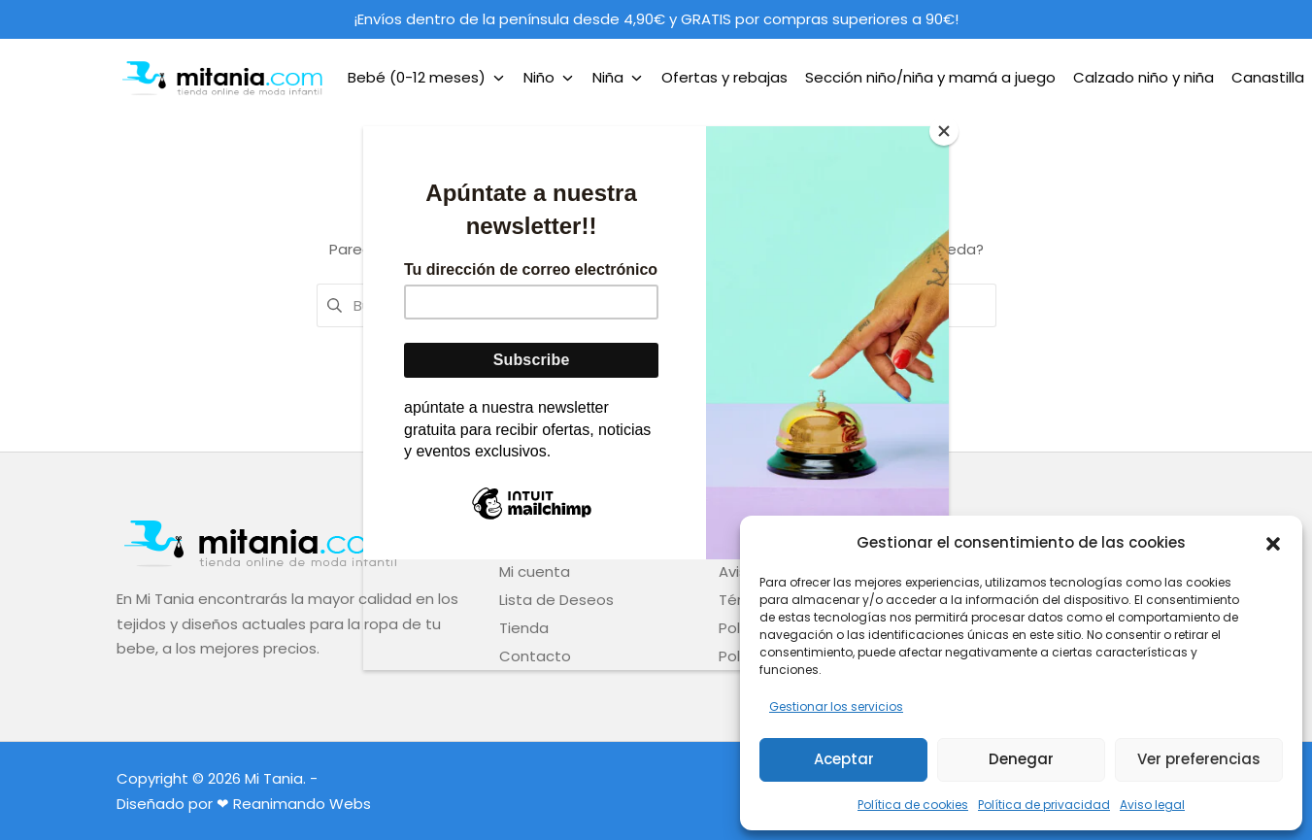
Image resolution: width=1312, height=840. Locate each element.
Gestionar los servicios (836, 706)
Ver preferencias (1199, 759)
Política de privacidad (1044, 804)
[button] (1273, 542)
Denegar (1021, 759)
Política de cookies (913, 804)
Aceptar (844, 759)
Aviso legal (1152, 804)
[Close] (944, 131)
